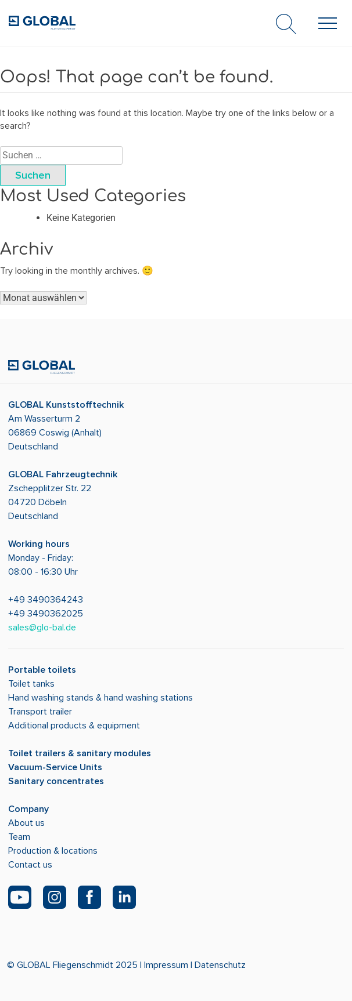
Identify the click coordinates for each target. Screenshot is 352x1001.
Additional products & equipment (74, 725)
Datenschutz (220, 965)
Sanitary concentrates (56, 781)
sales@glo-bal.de (42, 627)
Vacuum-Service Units (55, 767)
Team (19, 837)
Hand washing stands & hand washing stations (100, 697)
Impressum (166, 965)
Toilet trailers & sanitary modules (79, 753)
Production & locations (53, 851)
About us (26, 823)
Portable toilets (42, 670)
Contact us (30, 865)
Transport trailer (40, 711)
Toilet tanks (31, 684)
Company (28, 809)
